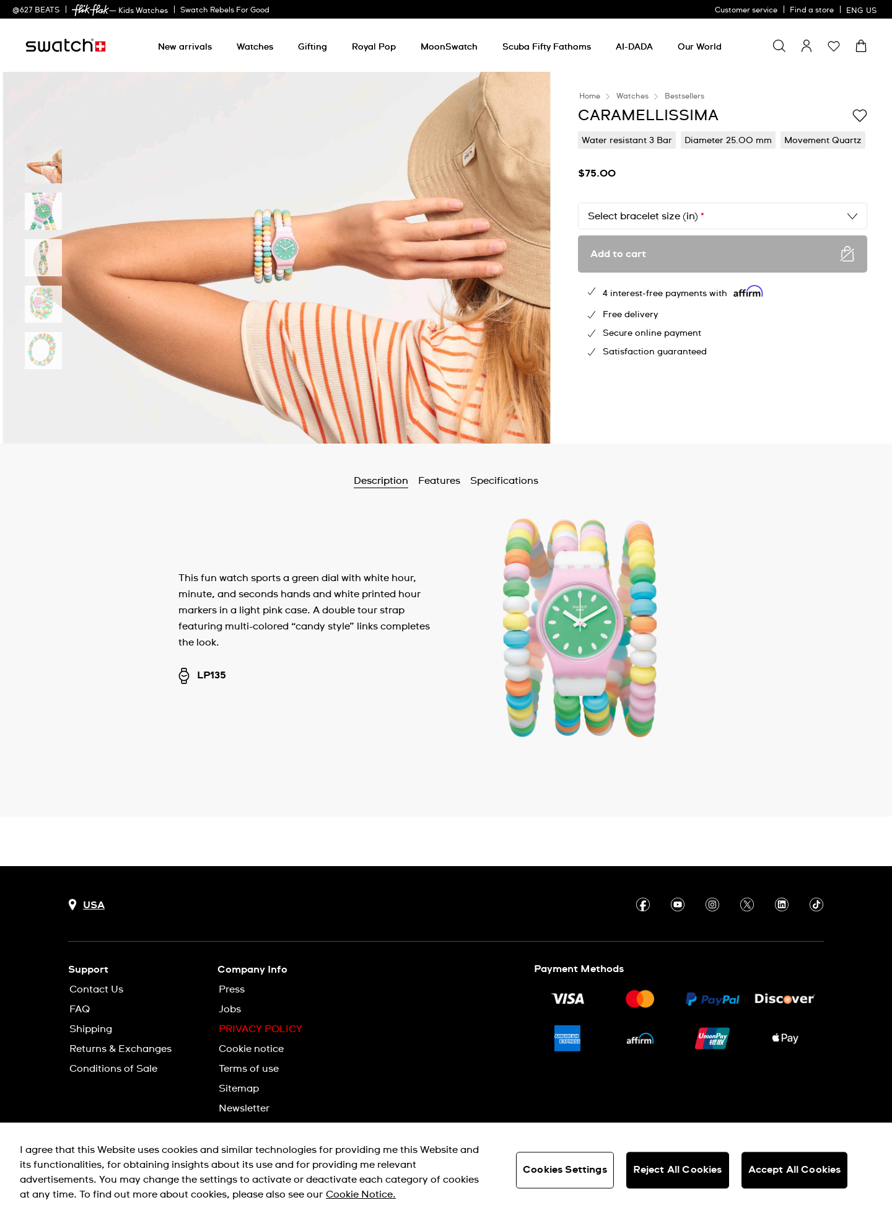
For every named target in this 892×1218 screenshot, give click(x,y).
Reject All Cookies (677, 1170)
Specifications (504, 481)
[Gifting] (312, 47)
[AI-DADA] (634, 47)
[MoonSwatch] (449, 47)
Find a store (812, 10)
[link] (90, 10)
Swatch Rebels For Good (224, 10)
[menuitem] (185, 45)
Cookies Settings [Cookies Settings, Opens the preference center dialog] (565, 1170)
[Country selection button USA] (86, 905)
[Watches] (255, 47)
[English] (863, 9)
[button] (834, 46)
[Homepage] (66, 45)
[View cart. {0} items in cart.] (861, 46)
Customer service (746, 10)
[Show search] (779, 46)
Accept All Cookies (794, 1170)
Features (439, 481)
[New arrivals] (185, 47)
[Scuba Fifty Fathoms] (546, 47)
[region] (446, 1170)
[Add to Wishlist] (859, 114)
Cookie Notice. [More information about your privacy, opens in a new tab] (361, 1194)
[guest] (806, 46)
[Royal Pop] (374, 47)
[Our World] (700, 47)
